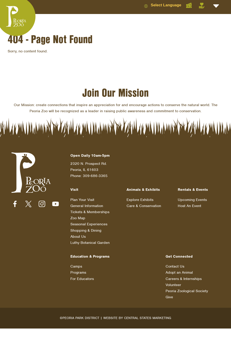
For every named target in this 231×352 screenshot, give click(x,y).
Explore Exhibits (140, 199)
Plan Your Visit (82, 199)
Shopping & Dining (85, 230)
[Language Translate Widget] (169, 5)
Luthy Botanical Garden (90, 242)
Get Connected (179, 256)
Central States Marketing (147, 318)
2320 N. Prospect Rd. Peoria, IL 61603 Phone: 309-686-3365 (89, 169)
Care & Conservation (144, 205)
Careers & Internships (184, 278)
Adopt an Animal (179, 272)
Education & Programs (90, 256)
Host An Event (189, 205)
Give (169, 297)
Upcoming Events (192, 199)
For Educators (82, 278)
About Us (78, 236)
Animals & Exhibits (143, 189)
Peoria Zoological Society (187, 291)
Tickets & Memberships (89, 212)
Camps (76, 266)
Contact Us (175, 266)
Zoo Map (77, 218)
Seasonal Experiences (88, 224)
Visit (74, 189)
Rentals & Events (193, 189)
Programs (78, 272)
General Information (86, 205)
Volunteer (173, 284)
